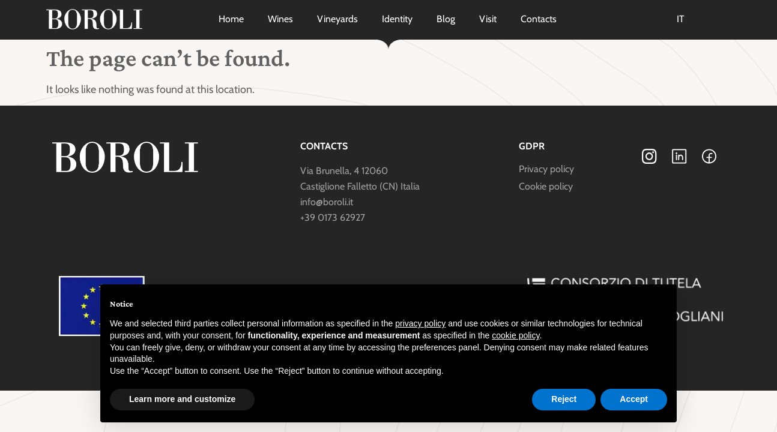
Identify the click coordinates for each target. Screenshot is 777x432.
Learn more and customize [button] (182, 399)
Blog (446, 19)
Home (231, 19)
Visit (488, 19)
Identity (397, 19)
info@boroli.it (326, 202)
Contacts (539, 19)
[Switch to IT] (681, 19)
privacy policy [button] (420, 323)
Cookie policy (546, 186)
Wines (280, 19)
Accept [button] (634, 399)
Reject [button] (563, 399)
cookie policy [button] (515, 335)
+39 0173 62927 (332, 217)
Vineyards (337, 19)
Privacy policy (546, 169)
